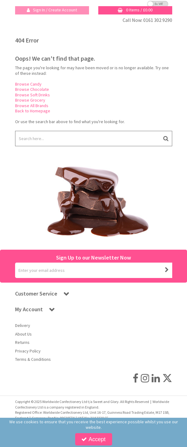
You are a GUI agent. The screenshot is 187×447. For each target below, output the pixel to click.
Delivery (22, 325)
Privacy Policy (28, 351)
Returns (22, 342)
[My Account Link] (52, 10)
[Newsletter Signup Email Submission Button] (167, 270)
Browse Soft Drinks (32, 95)
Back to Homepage (32, 111)
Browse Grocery (30, 100)
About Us (23, 334)
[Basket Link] (135, 10)
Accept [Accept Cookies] (93, 439)
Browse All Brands (31, 105)
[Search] (87, 138)
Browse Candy (28, 84)
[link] (135, 378)
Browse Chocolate (32, 89)
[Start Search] (166, 138)
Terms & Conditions (33, 359)
